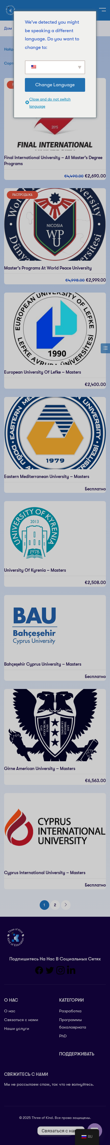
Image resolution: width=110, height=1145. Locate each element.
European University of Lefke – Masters (42, 372)
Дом (8, 28)
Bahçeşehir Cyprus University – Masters (42, 664)
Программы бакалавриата (72, 1023)
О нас (9, 1010)
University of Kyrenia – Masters (35, 570)
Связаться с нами (21, 1019)
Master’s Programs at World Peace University (48, 268)
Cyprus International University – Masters (44, 872)
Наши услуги (16, 1028)
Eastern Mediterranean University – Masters (46, 476)
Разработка (70, 1010)
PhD (62, 1035)
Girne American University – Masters (39, 768)
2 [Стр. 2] (55, 905)
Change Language (55, 84)
